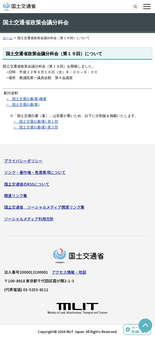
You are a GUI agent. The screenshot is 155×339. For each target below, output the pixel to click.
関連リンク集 (15, 195)
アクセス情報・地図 (69, 272)
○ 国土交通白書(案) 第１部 (35, 121)
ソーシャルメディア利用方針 (29, 218)
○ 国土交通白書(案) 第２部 (35, 127)
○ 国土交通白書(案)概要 (26, 99)
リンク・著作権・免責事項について (35, 172)
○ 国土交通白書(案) (23, 105)
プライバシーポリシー (23, 160)
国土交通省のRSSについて (26, 184)
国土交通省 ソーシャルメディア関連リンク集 (44, 207)
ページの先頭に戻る (139, 329)
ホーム (8, 38)
